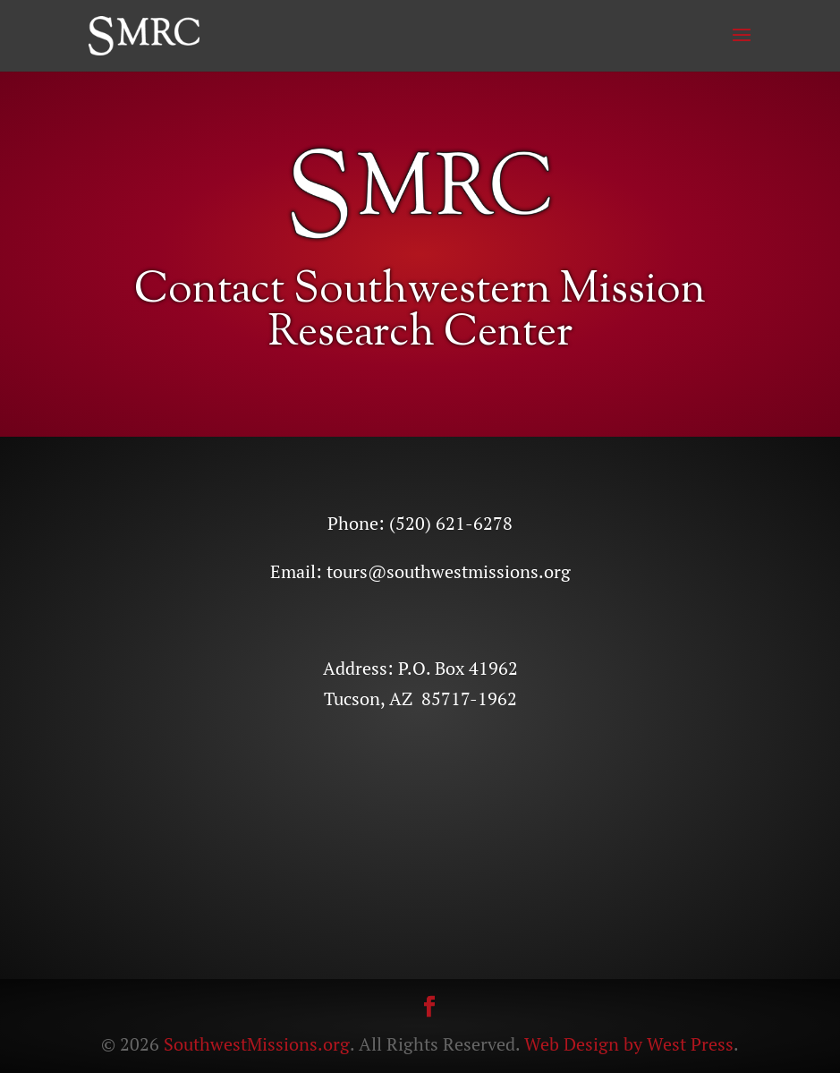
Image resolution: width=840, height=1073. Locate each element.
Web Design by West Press (629, 1044)
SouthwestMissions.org (257, 1044)
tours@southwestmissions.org (449, 571)
